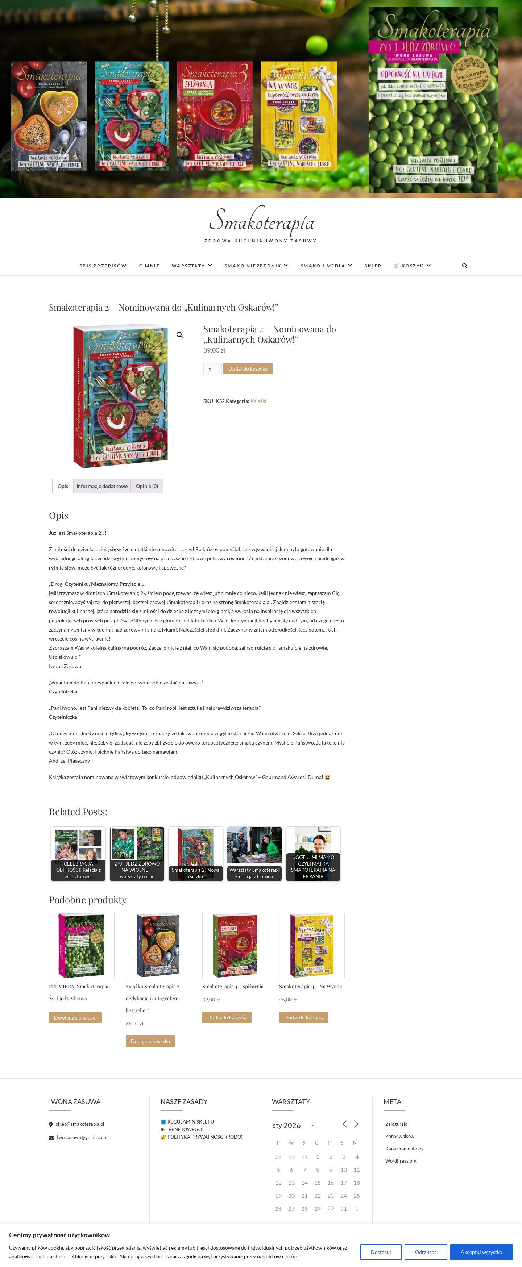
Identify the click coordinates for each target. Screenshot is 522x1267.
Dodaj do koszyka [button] (150, 1041)
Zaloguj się (396, 1124)
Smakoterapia (261, 221)
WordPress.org (401, 1161)
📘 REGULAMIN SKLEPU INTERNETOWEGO (187, 1125)
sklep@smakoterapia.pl (76, 1124)
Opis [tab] (63, 486)
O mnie (149, 265)
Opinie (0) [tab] (147, 486)
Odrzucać (426, 1252)
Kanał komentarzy (404, 1148)
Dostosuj (381, 1252)
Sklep (373, 265)
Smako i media (323, 265)
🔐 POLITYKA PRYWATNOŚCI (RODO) (202, 1137)
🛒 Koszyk (409, 265)
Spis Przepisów (103, 265)
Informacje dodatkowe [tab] (102, 486)
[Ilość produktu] (212, 369)
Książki (258, 401)
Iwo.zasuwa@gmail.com (77, 1137)
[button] (179, 335)
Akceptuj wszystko (481, 1252)
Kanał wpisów (399, 1136)
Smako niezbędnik (253, 265)
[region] (261, 1245)
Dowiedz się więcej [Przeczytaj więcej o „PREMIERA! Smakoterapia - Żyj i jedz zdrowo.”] (75, 1017)
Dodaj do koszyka (248, 369)
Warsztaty (189, 265)
